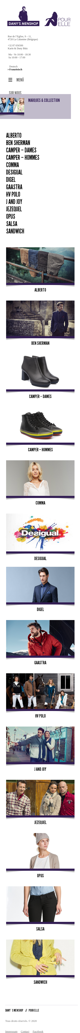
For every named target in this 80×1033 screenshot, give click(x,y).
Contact (25, 1027)
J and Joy (14, 198)
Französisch (15, 69)
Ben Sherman (18, 139)
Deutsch (13, 66)
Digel (11, 176)
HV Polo (13, 190)
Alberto (13, 132)
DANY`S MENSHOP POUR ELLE (22, 1007)
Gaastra (14, 183)
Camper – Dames (21, 146)
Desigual (14, 168)
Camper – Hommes (22, 154)
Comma (12, 161)
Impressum (11, 1027)
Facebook (38, 1027)
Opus (10, 213)
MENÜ (20, 80)
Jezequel (14, 205)
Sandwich (15, 227)
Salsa (11, 220)
